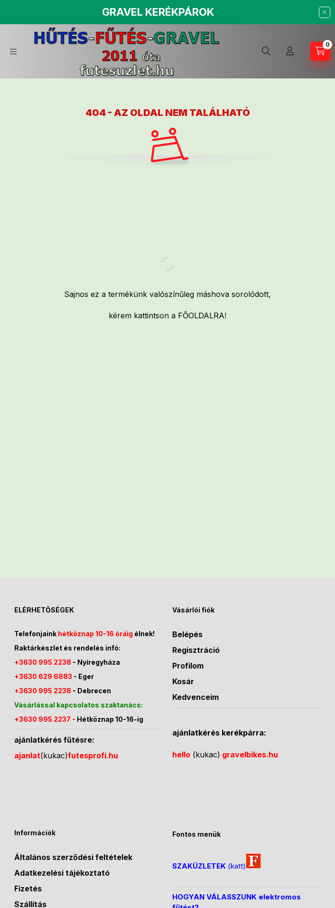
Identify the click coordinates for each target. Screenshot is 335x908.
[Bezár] (324, 12)
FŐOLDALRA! (202, 315)
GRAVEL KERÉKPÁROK (158, 12)
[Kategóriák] (13, 51)
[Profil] (289, 51)
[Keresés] (266, 51)
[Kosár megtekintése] (320, 51)
